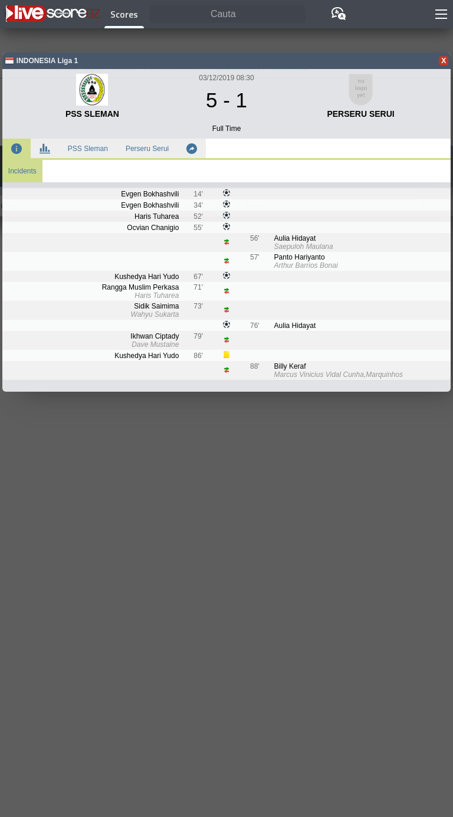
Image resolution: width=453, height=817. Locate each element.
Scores (124, 14)
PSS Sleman (88, 149)
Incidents (22, 171)
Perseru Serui (147, 149)
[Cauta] (228, 14)
